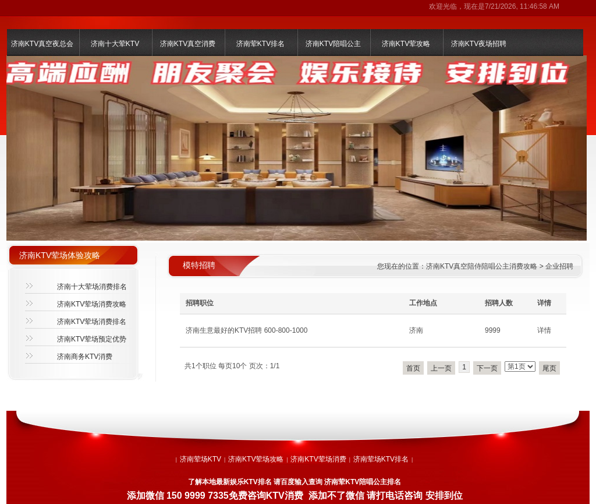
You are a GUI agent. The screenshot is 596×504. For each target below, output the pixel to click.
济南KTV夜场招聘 (478, 44)
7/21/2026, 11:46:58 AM (522, 6)
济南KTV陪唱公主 (333, 44)
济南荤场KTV (200, 459)
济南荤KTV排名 (260, 44)
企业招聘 (559, 266)
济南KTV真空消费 (187, 44)
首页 (413, 368)
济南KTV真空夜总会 (42, 44)
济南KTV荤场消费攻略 (91, 304)
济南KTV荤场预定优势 (91, 339)
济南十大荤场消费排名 (92, 287)
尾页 (549, 368)
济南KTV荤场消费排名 (91, 322)
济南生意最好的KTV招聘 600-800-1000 (246, 330)
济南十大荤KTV (115, 44)
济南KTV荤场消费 (318, 459)
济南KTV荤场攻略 (255, 459)
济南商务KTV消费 (84, 357)
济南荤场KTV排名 (381, 459)
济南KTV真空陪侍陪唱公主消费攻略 (481, 266)
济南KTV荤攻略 (406, 44)
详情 (544, 330)
